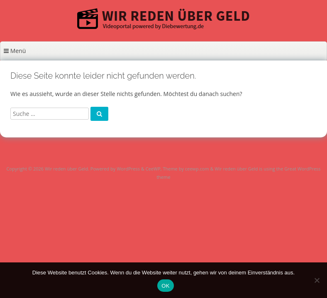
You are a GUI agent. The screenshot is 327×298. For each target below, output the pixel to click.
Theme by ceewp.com (186, 169)
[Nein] (316, 280)
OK (165, 286)
